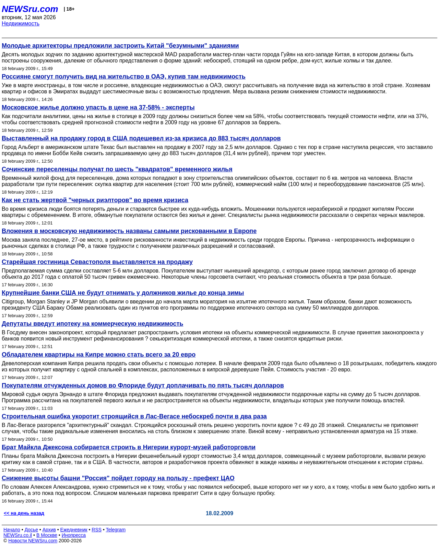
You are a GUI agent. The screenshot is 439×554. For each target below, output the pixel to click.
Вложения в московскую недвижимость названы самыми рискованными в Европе (129, 231)
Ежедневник (73, 529)
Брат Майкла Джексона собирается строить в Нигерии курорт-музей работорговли (129, 447)
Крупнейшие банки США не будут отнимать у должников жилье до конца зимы (123, 292)
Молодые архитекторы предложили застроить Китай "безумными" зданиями (120, 45)
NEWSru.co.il (17, 535)
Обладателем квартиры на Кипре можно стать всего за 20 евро (98, 354)
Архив (49, 529)
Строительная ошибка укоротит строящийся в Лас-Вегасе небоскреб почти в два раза (134, 416)
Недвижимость (20, 23)
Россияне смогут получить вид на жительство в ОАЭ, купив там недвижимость (124, 76)
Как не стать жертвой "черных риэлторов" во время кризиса (95, 200)
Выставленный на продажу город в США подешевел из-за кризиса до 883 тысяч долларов (141, 138)
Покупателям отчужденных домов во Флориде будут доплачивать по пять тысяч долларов (143, 385)
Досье (31, 529)
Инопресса (74, 535)
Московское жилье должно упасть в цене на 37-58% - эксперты (98, 107)
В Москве (46, 535)
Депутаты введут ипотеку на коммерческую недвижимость (92, 323)
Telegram (116, 529)
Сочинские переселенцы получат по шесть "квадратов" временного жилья (117, 169)
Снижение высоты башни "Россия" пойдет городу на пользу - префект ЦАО (118, 478)
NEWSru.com (30, 9)
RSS (97, 529)
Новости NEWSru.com (32, 540)
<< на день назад (24, 513)
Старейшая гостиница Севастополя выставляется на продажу (97, 261)
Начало (11, 529)
